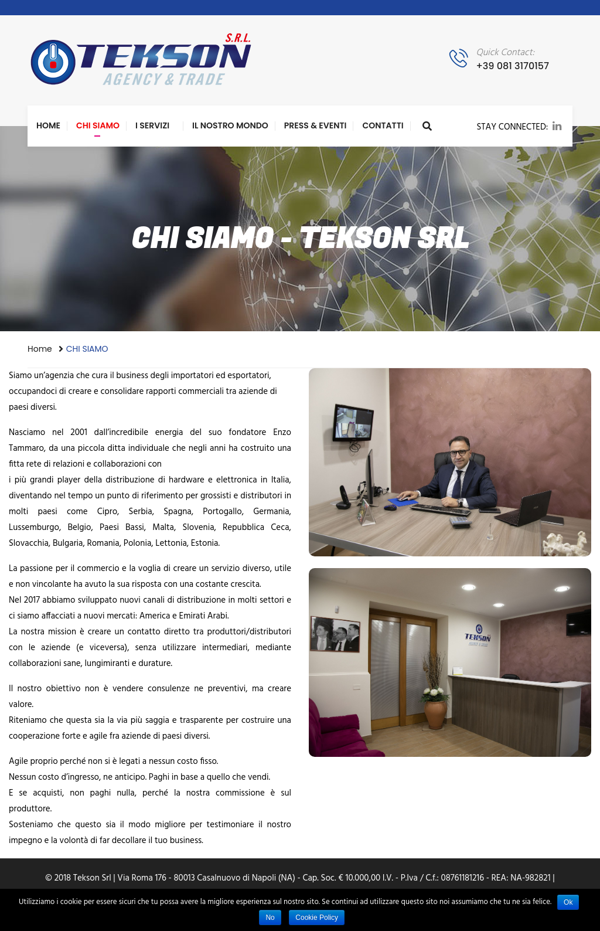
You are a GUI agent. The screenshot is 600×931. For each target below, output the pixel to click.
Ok (568, 902)
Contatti (382, 125)
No (269, 917)
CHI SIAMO (98, 125)
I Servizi (152, 125)
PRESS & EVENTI (315, 125)
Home (48, 125)
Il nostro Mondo (230, 125)
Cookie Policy (316, 917)
